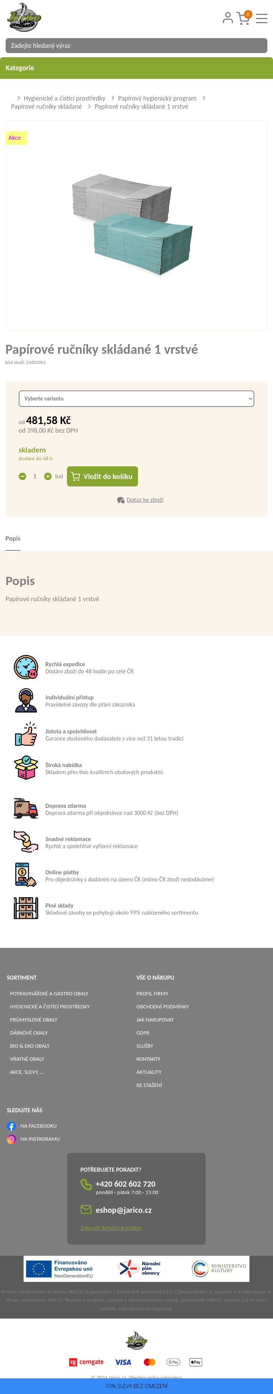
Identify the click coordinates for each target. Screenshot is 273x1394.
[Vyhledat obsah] (258, 45)
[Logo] (34, 18)
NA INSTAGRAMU (40, 1138)
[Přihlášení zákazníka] (228, 17)
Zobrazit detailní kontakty (111, 1227)
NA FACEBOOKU (39, 1125)
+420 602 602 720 (126, 1184)
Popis (13, 538)
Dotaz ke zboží (145, 500)
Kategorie (136, 68)
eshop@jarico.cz (124, 1210)
